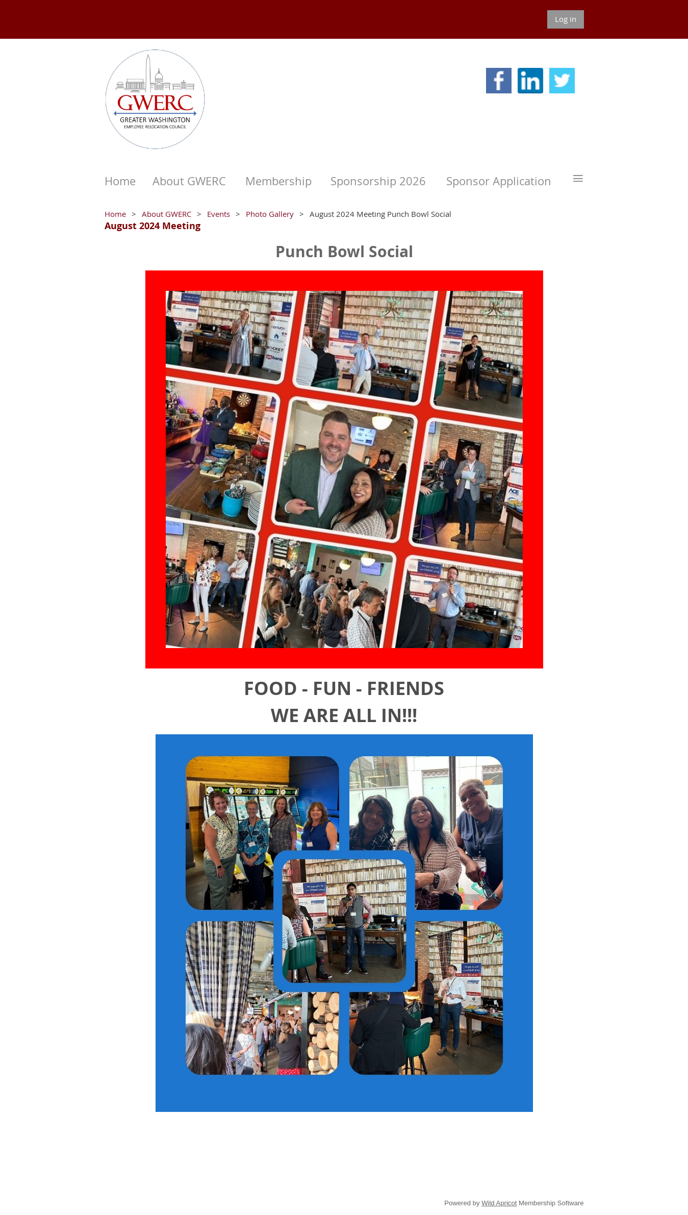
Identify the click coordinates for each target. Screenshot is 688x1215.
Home (115, 214)
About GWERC (166, 214)
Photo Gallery (270, 214)
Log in (565, 19)
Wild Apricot (499, 1203)
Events (218, 214)
